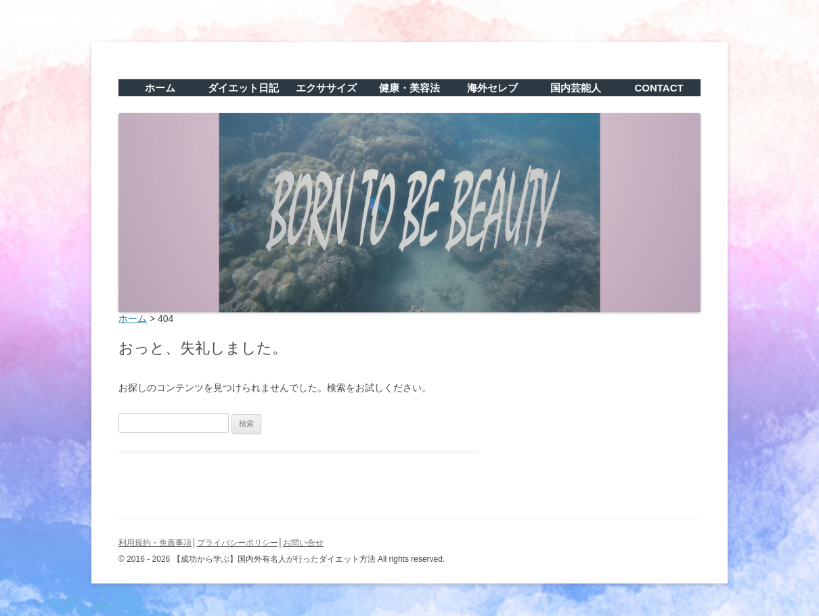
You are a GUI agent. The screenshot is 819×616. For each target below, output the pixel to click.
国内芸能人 (575, 88)
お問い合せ (303, 543)
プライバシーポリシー (237, 543)
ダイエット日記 (243, 88)
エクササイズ (326, 88)
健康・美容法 (409, 88)
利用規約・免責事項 (155, 543)
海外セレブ (492, 88)
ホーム (160, 88)
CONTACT (658, 88)
